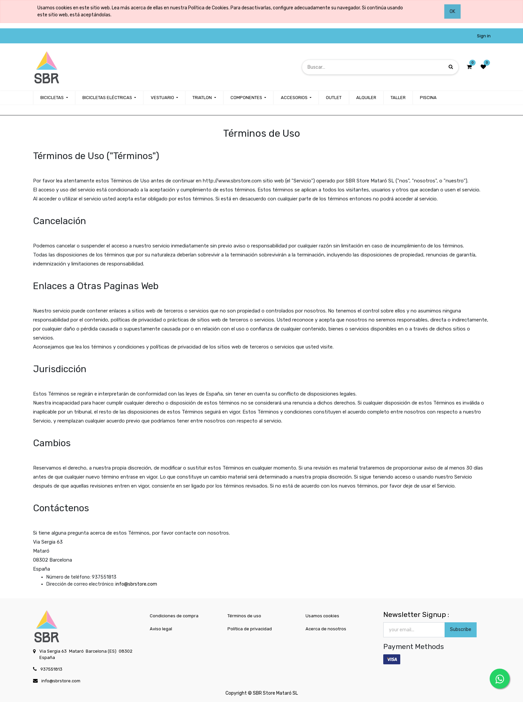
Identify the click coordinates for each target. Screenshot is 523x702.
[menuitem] (333, 98)
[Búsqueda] (450, 67)
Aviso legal (161, 628)
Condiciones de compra (174, 615)
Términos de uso (244, 615)
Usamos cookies (322, 615)
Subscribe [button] (460, 629)
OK (452, 11)
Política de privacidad (249, 628)
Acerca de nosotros (326, 628)
